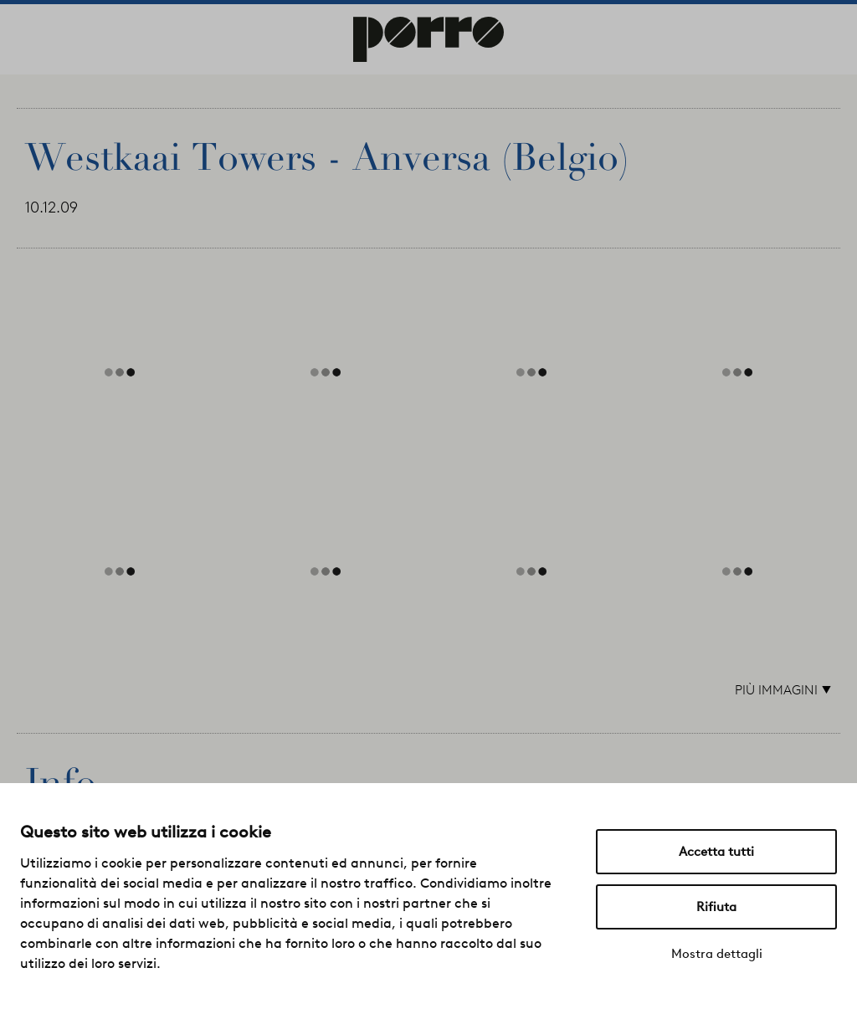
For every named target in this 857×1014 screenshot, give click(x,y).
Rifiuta (716, 906)
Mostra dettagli (716, 953)
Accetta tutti (716, 851)
